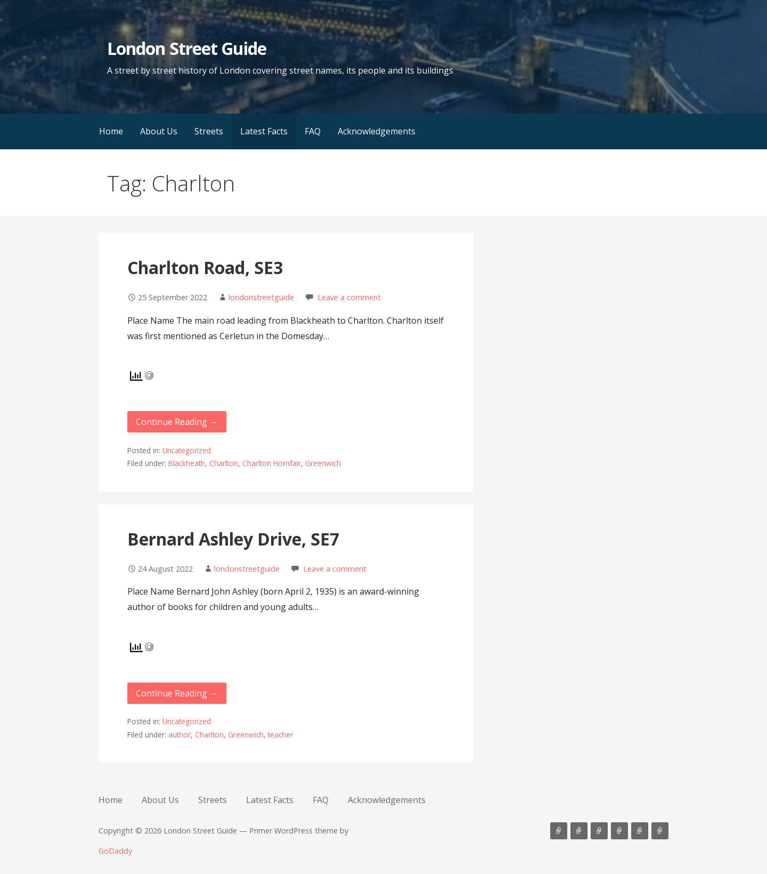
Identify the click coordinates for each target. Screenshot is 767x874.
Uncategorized (186, 450)
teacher (280, 734)
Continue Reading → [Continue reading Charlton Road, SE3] (177, 422)
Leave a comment (349, 297)
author (179, 734)
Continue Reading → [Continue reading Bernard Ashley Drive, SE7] (177, 693)
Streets (208, 131)
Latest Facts (264, 131)
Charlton (223, 463)
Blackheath (186, 463)
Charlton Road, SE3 (205, 267)
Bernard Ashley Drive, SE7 (233, 538)
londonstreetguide (261, 297)
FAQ (313, 131)
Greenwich (323, 463)
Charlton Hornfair (271, 463)
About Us (158, 131)
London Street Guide (186, 48)
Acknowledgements (376, 131)
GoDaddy (115, 851)
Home (111, 131)
